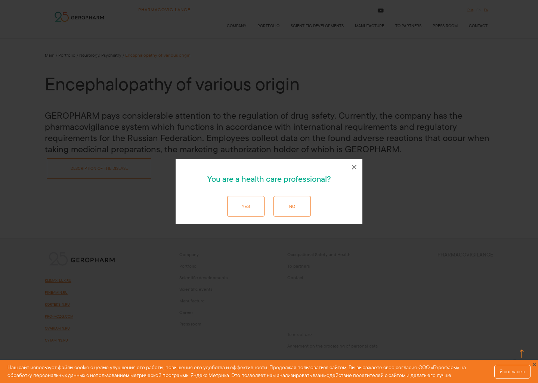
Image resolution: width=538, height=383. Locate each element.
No (292, 206)
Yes (246, 206)
